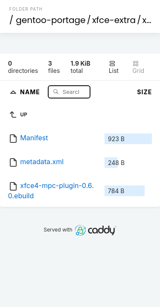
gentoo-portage (50, 20)
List (114, 67)
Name (31, 91)
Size (144, 92)
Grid (138, 67)
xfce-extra (114, 20)
